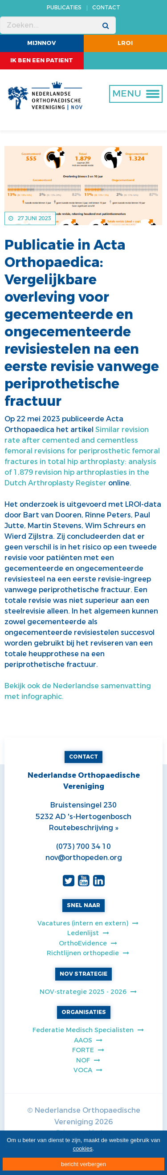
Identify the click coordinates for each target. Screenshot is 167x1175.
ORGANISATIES (83, 1012)
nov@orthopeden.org (83, 857)
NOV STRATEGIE (83, 973)
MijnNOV (41, 43)
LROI (125, 43)
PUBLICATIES (64, 7)
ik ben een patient (41, 60)
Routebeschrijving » (83, 827)
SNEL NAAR (83, 905)
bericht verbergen (83, 1164)
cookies (83, 1148)
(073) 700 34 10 (83, 846)
